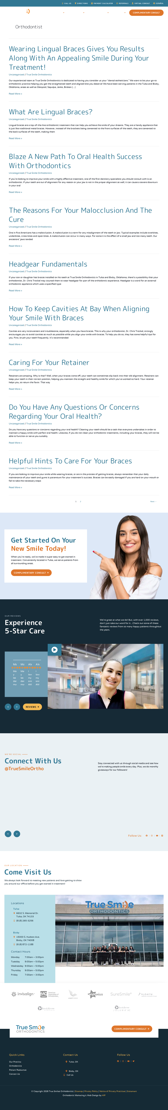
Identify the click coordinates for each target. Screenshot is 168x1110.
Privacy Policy (91, 1091)
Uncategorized (16, 74)
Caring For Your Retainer (49, 362)
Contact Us (119, 13)
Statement (132, 1091)
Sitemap (79, 1091)
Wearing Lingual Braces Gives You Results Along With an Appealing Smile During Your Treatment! (79, 58)
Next (153, 501)
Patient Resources (98, 13)
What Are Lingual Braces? (51, 112)
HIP (103, 1095)
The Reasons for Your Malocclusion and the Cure (80, 214)
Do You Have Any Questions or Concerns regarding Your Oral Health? (74, 411)
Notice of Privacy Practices (112, 1091)
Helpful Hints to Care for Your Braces (70, 461)
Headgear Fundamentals (48, 264)
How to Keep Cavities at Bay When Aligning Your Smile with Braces (79, 313)
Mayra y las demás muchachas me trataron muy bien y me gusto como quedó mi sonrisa (15, 678)
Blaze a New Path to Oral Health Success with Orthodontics (75, 160)
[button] (55, 650)
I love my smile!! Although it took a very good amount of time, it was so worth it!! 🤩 (30, 678)
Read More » (15, 93)
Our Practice (57, 13)
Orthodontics (76, 13)
